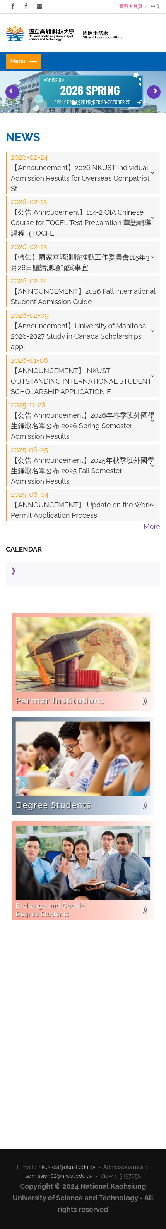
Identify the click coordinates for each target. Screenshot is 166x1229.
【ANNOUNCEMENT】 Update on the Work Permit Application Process (81, 504)
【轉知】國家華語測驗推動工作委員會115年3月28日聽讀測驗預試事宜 (80, 257)
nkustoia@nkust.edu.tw (67, 1167)
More (152, 526)
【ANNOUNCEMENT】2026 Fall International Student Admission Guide (83, 291)
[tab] (83, 173)
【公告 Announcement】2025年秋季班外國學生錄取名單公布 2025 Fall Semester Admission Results (82, 465)
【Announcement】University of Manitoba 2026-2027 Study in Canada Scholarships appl (78, 331)
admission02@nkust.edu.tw (59, 1176)
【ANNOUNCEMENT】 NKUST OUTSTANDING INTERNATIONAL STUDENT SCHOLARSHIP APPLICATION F (81, 376)
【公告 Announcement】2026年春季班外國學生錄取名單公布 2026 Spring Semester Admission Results (83, 420)
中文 (155, 6)
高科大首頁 (130, 6)
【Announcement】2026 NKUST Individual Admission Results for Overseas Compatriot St (80, 173)
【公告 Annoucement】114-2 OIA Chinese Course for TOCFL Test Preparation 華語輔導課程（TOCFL (81, 217)
